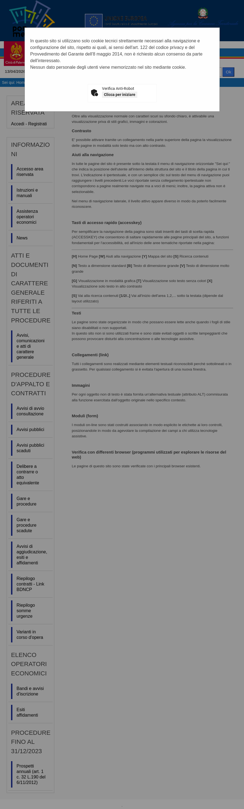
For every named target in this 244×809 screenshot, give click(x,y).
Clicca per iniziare (119, 94)
